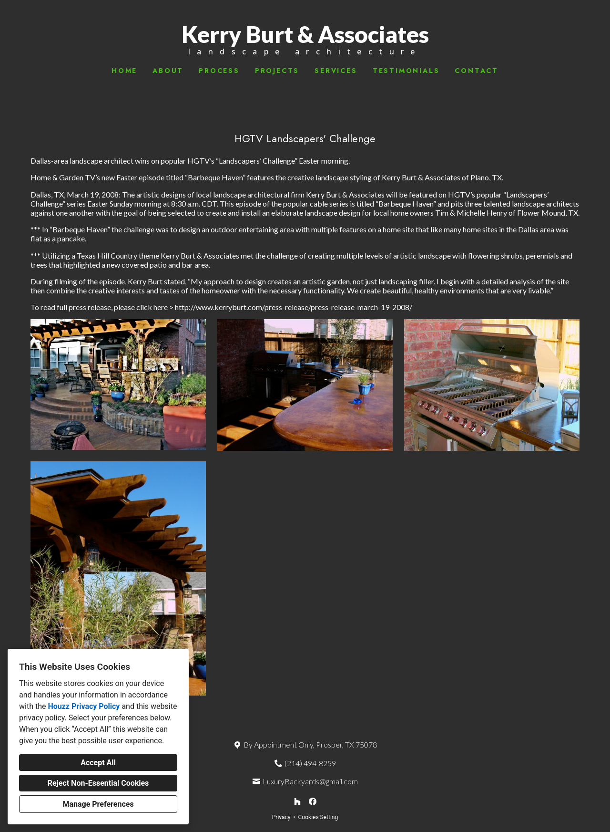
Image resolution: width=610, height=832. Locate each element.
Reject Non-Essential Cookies (98, 783)
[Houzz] (297, 801)
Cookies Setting (318, 817)
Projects (277, 70)
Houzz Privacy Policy (84, 706)
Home (124, 70)
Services (336, 70)
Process (219, 70)
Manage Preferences (97, 804)
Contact (476, 70)
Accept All (98, 762)
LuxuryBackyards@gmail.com (310, 781)
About (167, 70)
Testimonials (406, 70)
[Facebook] (312, 801)
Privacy (281, 817)
